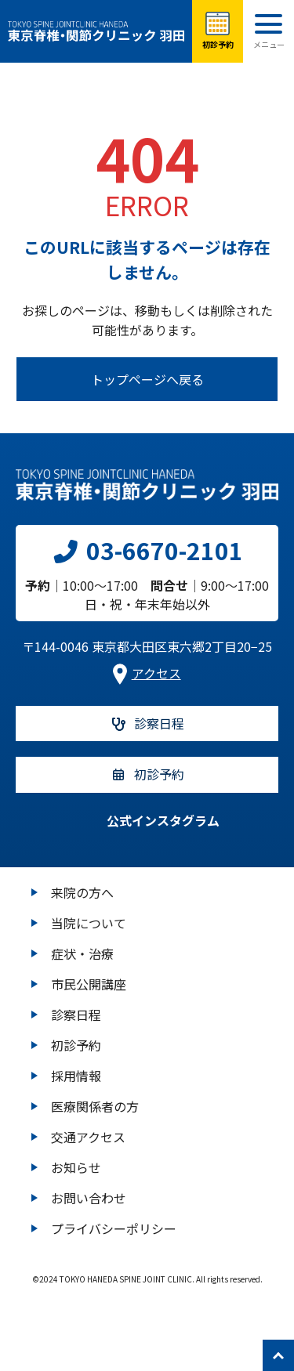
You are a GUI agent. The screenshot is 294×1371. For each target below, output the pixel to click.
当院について (88, 922)
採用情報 (76, 1075)
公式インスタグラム (147, 820)
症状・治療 (82, 953)
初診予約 (76, 1045)
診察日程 (76, 1014)
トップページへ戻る (147, 379)
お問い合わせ (88, 1197)
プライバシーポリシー (113, 1228)
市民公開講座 (88, 984)
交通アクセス (88, 1136)
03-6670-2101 (147, 550)
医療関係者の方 (95, 1106)
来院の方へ (82, 892)
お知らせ (76, 1167)
